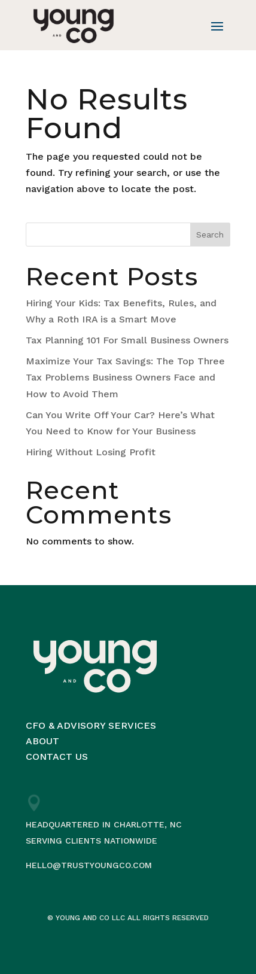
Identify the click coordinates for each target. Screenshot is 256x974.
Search (210, 234)
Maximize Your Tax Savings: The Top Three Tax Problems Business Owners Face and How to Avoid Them (125, 377)
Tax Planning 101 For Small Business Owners (127, 340)
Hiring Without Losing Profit (91, 452)
